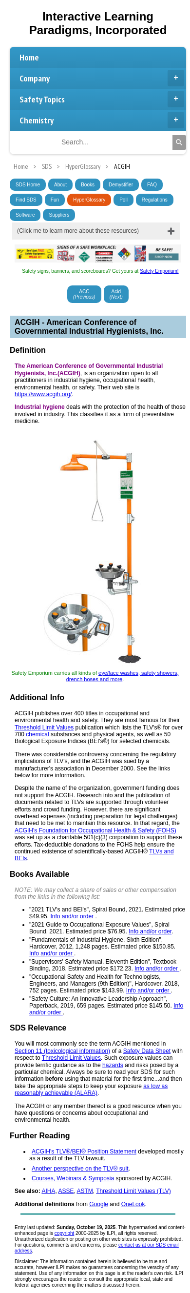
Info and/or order (72, 916)
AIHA (48, 1191)
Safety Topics (101, 99)
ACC (84, 294)
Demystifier (121, 184)
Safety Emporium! (159, 271)
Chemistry (101, 120)
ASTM (84, 1191)
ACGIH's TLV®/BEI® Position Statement (84, 1151)
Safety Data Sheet (147, 1051)
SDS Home (28, 184)
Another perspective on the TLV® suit (80, 1168)
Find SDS (26, 199)
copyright (65, 1233)
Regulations (155, 199)
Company (101, 78)
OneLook (133, 1204)
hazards (112, 1065)
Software (25, 215)
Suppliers (59, 215)
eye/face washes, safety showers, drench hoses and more (122, 676)
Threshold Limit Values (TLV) (133, 1191)
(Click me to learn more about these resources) (78, 230)
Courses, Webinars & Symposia (73, 1178)
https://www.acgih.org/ (43, 394)
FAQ (152, 184)
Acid (116, 294)
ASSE (66, 1191)
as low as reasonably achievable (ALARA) (91, 1089)
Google (98, 1204)
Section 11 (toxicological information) (62, 1051)
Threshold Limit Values (44, 727)
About (60, 184)
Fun (55, 199)
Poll (123, 199)
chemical (37, 734)
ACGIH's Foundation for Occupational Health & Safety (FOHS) (95, 830)
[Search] (179, 142)
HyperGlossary (89, 199)
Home (29, 57)
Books (88, 184)
